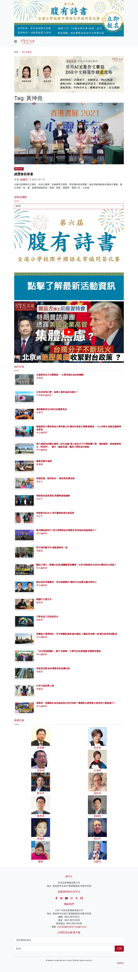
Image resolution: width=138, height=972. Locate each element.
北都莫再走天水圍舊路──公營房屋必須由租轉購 (59, 374)
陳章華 (39, 602)
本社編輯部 (41, 432)
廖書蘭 (39, 464)
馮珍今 (39, 481)
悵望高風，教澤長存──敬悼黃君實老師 (55, 478)
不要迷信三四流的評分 (47, 616)
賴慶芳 (24, 179)
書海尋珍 (19, 169)
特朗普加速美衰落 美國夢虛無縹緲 (53, 495)
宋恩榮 (39, 378)
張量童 (39, 671)
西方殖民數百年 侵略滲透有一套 (52, 547)
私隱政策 (120, 963)
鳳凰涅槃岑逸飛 (44, 461)
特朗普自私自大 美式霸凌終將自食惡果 (55, 513)
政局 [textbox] (18, 205)
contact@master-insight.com (71, 927)
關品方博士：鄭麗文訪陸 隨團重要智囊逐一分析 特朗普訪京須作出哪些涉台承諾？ (76, 565)
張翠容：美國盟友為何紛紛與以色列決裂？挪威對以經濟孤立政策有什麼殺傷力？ (76, 703)
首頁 (16, 52)
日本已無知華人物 (45, 685)
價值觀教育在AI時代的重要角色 (51, 409)
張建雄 (39, 550)
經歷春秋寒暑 (23, 174)
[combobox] (69, 206)
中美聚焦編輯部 (44, 395)
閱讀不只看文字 (44, 599)
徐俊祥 (39, 412)
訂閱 (119, 948)
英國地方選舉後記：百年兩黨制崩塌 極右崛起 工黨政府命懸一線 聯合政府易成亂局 (76, 634)
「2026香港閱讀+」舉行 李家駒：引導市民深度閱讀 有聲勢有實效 (68, 651)
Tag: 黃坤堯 (26, 52)
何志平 (39, 499)
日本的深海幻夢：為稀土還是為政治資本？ (57, 392)
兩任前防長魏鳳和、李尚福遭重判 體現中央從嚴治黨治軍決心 (66, 582)
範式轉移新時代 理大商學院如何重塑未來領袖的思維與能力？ (66, 530)
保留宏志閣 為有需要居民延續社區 (53, 668)
